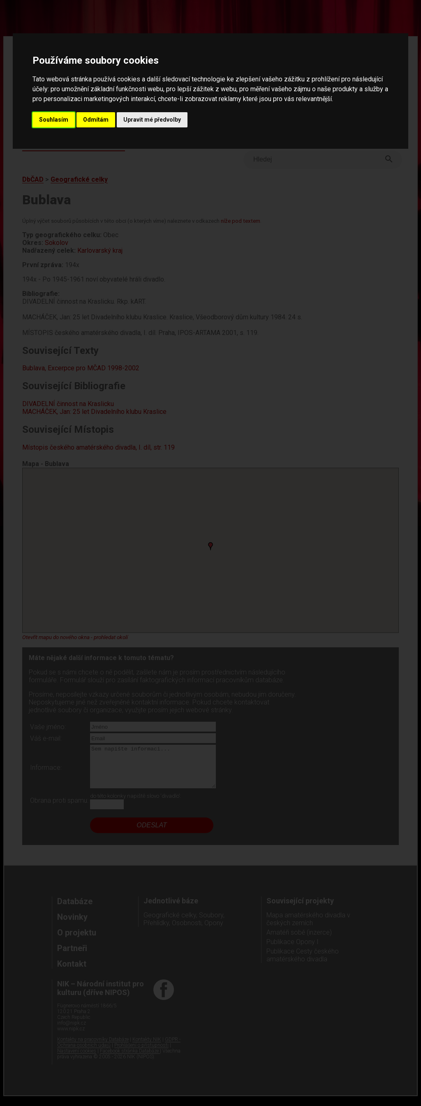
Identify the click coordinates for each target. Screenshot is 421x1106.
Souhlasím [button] (53, 119)
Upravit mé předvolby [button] (152, 119)
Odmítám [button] (96, 119)
